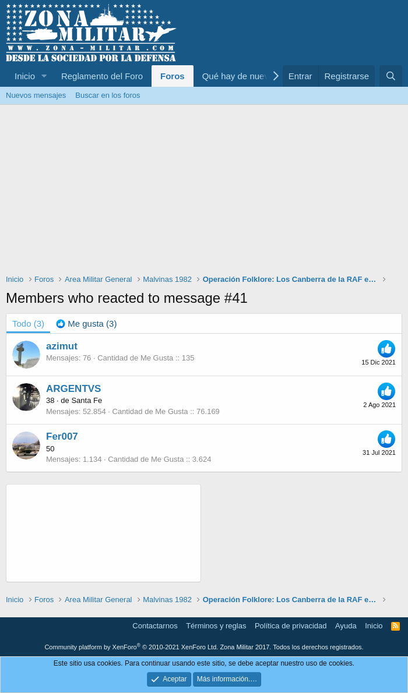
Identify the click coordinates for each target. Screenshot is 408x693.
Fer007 (62, 436)
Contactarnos (154, 625)
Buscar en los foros (107, 95)
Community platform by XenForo (131, 647)
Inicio (25, 76)
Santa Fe (86, 400)
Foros (172, 76)
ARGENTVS (73, 388)
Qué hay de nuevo (238, 76)
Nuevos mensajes (36, 95)
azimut (62, 346)
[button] (44, 76)
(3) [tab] (28, 323)
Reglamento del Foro (102, 76)
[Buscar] (390, 76)
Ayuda (346, 625)
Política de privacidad (291, 625)
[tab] (86, 323)
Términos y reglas (216, 625)
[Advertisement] (204, 192)
